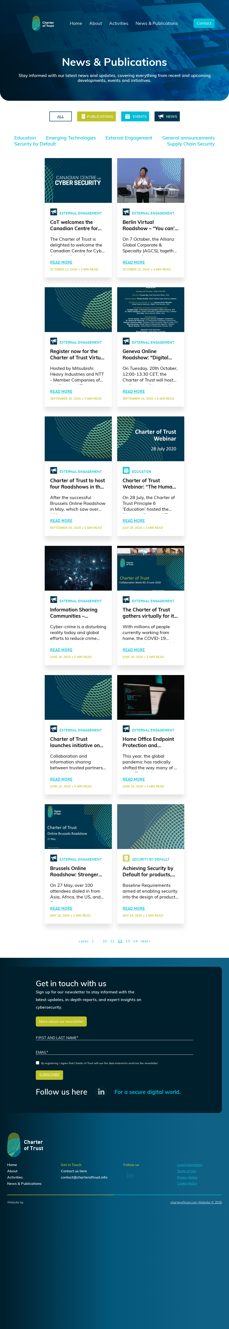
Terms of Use (186, 1232)
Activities (118, 23)
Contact (204, 23)
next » (146, 995)
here (83, 1231)
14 (135, 995)
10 (105, 995)
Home (76, 23)
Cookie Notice (187, 1244)
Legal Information (189, 1225)
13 (127, 995)
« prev (83, 995)
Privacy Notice (187, 1238)
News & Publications (157, 23)
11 (112, 995)
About (95, 23)
